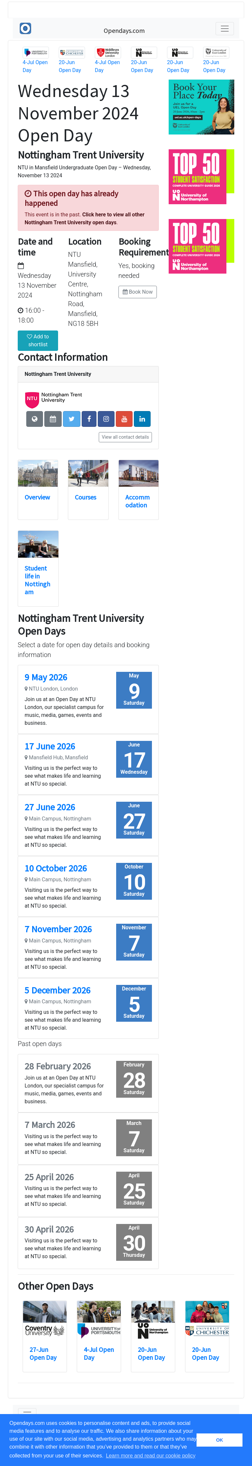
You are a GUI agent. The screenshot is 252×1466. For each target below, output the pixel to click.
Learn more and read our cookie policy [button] (151, 1455)
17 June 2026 (50, 746)
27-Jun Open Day (43, 1353)
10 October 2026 (56, 868)
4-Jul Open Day (99, 1353)
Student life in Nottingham (37, 580)
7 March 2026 (50, 1125)
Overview (37, 497)
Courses (85, 497)
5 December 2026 (58, 990)
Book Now (138, 292)
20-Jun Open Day (151, 1353)
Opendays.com (124, 30)
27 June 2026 (50, 807)
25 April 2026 (49, 1177)
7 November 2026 (58, 929)
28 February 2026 (58, 1066)
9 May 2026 (46, 677)
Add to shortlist (38, 340)
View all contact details (125, 437)
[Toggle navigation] (225, 28)
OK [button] (219, 1440)
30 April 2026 (49, 1229)
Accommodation (137, 501)
